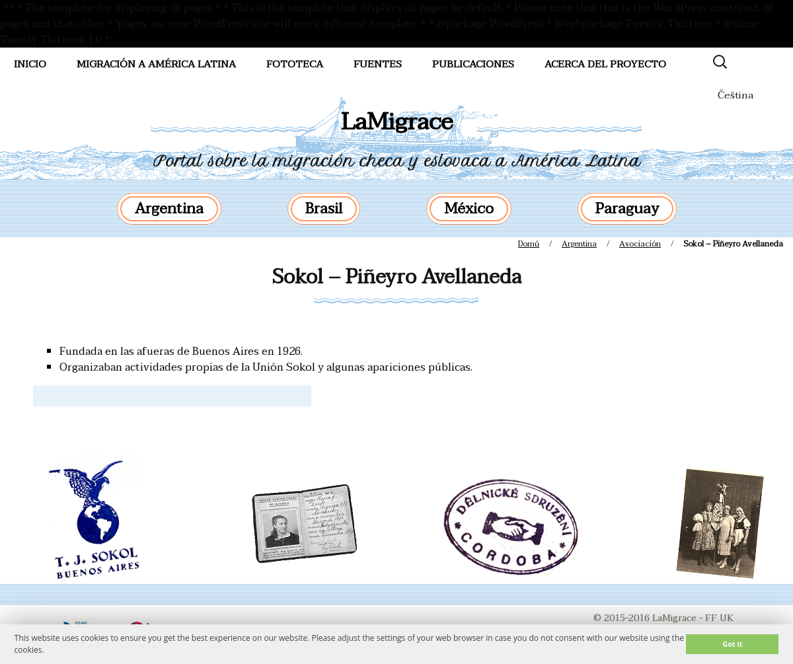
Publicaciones (473, 64)
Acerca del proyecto (605, 64)
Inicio (30, 64)
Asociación (640, 243)
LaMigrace (397, 122)
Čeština (735, 95)
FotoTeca (294, 64)
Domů (528, 243)
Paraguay (627, 208)
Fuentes (378, 64)
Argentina (169, 208)
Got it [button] (732, 644)
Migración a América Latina (156, 64)
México (469, 208)
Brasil (323, 208)
